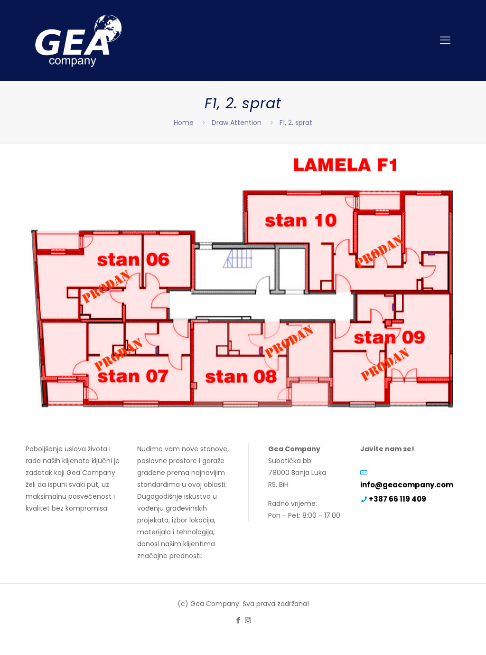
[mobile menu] (445, 40)
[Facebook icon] (238, 620)
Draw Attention (237, 122)
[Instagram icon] (248, 620)
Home (184, 122)
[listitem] (113, 277)
